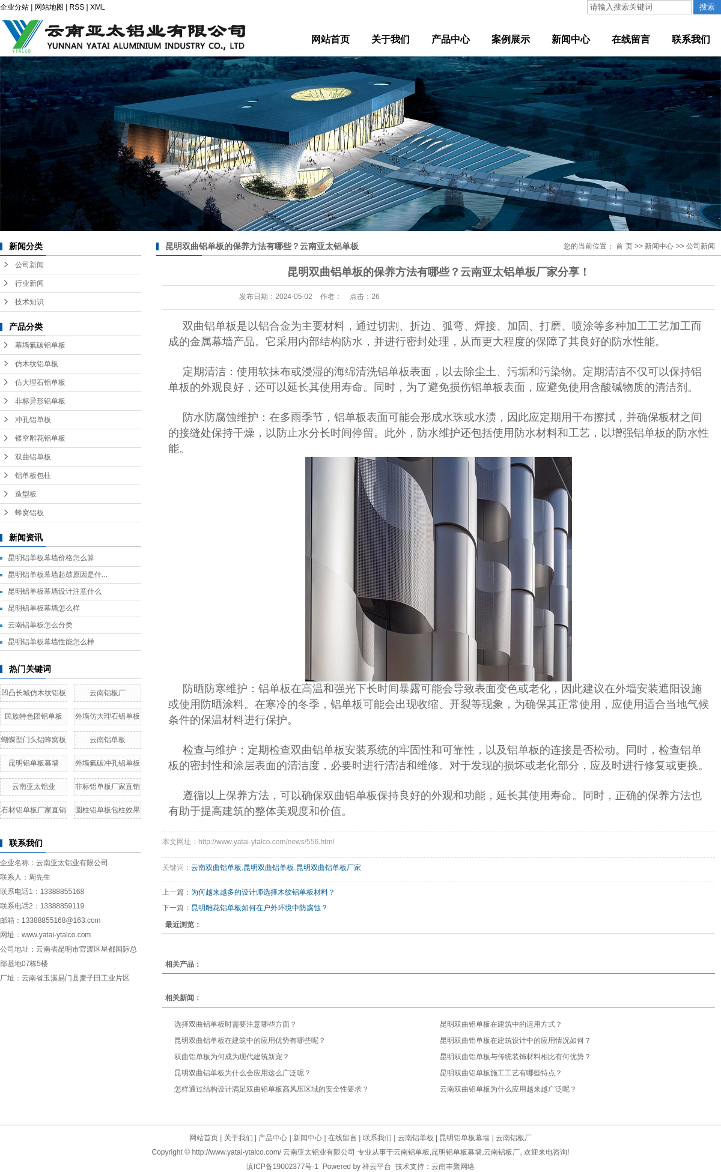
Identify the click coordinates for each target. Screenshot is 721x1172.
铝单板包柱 (33, 475)
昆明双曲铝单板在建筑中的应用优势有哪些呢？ (250, 1040)
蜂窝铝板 (29, 513)
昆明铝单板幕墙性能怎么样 (51, 642)
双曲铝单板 (33, 457)
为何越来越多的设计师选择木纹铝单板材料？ (263, 892)
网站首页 (203, 1138)
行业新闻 (29, 283)
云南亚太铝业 (33, 786)
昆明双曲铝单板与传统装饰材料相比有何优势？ (515, 1057)
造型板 (26, 494)
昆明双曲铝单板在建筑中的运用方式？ (501, 1024)
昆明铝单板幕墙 (33, 763)
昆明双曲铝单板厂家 (328, 867)
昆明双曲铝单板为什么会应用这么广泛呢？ (242, 1073)
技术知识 (29, 302)
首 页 (624, 246)
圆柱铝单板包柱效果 (107, 810)
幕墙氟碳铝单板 (40, 345)
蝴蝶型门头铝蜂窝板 (33, 740)
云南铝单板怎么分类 (40, 625)
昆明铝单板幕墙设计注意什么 (55, 591)
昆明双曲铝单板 (268, 867)
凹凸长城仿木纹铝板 (33, 693)
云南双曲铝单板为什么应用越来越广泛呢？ (508, 1089)
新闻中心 (659, 246)
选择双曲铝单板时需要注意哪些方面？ (235, 1024)
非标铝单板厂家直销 (107, 786)
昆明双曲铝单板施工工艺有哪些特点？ (501, 1073)
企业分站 (14, 7)
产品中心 (272, 1138)
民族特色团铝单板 (33, 716)
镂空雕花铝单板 (40, 438)
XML (97, 7)
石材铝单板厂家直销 (33, 810)
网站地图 (49, 7)
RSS (77, 7)
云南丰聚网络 (453, 1166)
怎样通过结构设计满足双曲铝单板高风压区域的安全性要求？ (271, 1089)
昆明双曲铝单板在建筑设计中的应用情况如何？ (515, 1040)
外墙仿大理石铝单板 (107, 716)
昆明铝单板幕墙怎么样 (44, 608)
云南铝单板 (108, 740)
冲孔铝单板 (33, 419)
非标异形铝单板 (40, 401)
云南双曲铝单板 (216, 867)
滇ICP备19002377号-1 (282, 1166)
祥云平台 (376, 1166)
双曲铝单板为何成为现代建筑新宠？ (232, 1057)
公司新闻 (29, 265)
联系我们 (377, 1138)
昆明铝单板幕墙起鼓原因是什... (58, 574)
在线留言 (342, 1138)
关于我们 (238, 1138)
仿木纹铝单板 (36, 364)
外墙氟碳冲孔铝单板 (107, 763)
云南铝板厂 (108, 693)
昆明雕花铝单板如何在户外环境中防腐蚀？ (259, 908)
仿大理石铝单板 (40, 382)
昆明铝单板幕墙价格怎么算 (51, 558)
